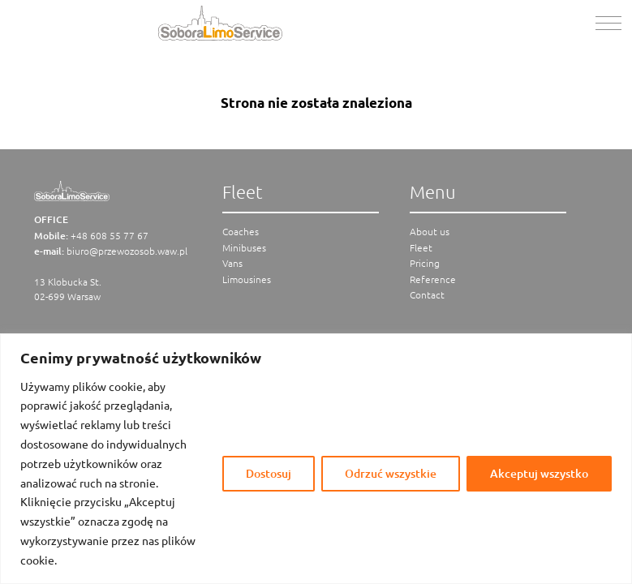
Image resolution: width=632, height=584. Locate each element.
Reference (433, 279)
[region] (316, 458)
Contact (427, 294)
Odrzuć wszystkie (390, 473)
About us (429, 231)
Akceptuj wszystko (539, 473)
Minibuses (244, 247)
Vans (232, 262)
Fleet (421, 247)
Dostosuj (268, 473)
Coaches (240, 231)
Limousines (246, 279)
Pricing (425, 262)
